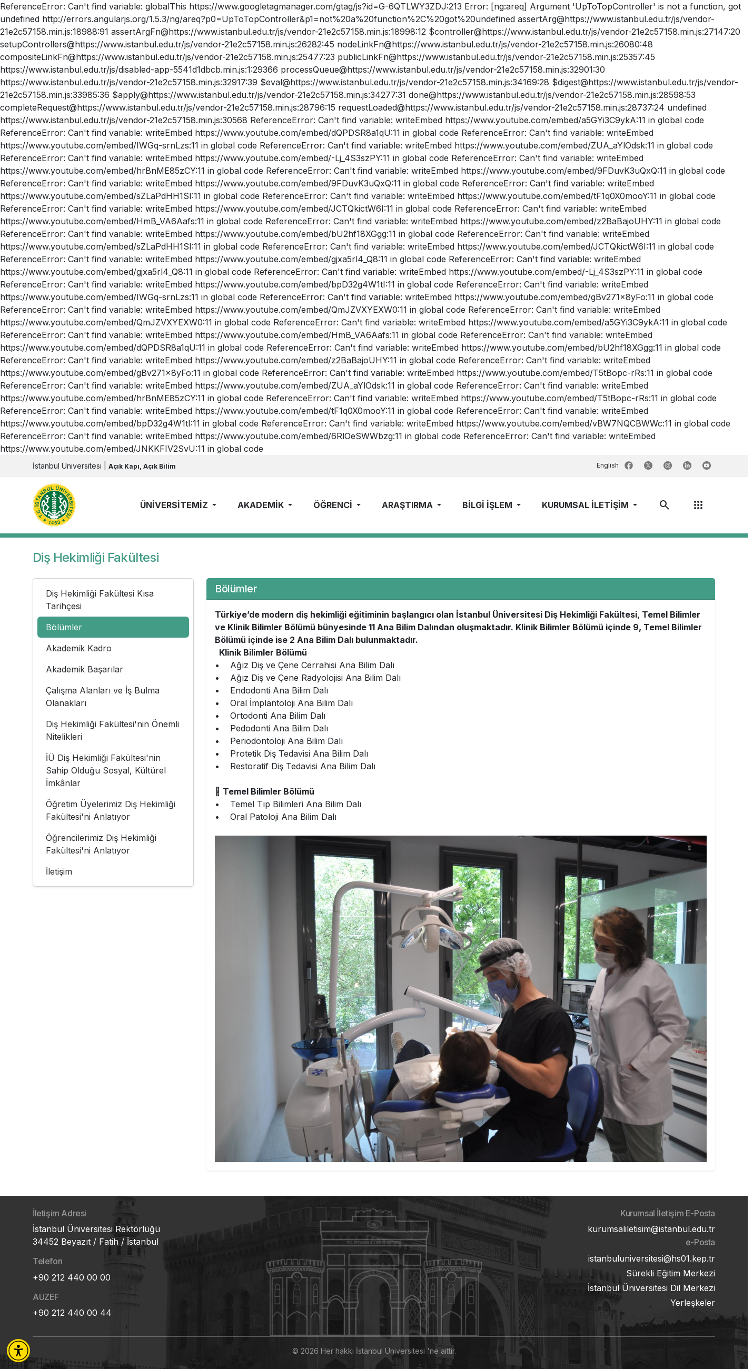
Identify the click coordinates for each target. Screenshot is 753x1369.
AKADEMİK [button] (261, 505)
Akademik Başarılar (84, 669)
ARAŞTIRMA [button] (408, 505)
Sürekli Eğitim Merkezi (670, 1273)
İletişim (59, 871)
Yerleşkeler (692, 1302)
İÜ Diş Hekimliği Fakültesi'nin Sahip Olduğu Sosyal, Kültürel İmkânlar (106, 770)
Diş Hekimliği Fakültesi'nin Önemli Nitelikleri (112, 730)
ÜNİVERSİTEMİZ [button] (175, 505)
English (608, 465)
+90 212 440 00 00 (72, 1277)
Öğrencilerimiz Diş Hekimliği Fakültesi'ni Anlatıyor (101, 844)
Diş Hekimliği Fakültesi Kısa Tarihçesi (100, 599)
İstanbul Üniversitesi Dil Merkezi (651, 1288)
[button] (18, 1350)
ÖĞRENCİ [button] (333, 505)
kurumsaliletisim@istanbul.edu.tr (651, 1229)
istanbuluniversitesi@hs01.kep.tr (651, 1258)
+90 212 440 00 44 (72, 1312)
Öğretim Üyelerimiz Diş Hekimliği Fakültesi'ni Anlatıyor (110, 810)
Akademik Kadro (79, 648)
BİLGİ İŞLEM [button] (488, 505)
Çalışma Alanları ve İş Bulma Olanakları (103, 696)
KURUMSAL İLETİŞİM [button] (586, 505)
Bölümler (64, 627)
